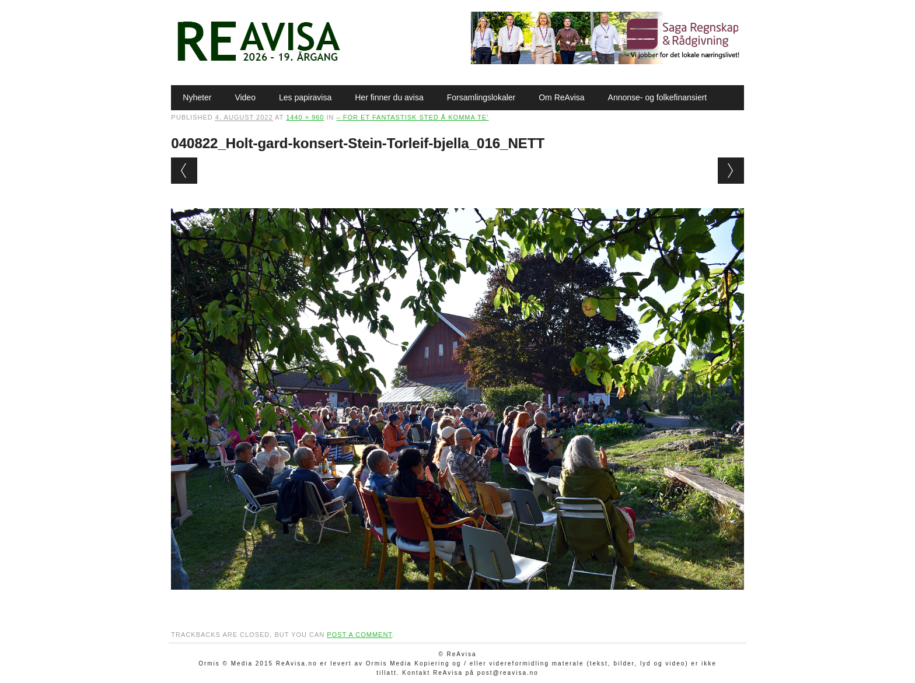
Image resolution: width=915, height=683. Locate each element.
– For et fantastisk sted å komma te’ (413, 117)
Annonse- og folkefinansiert (657, 97)
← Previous (184, 170)
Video (245, 97)
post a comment (359, 634)
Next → (731, 170)
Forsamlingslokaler (481, 97)
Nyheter (197, 97)
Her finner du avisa (389, 97)
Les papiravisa (305, 97)
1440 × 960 (305, 117)
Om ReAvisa (561, 97)
